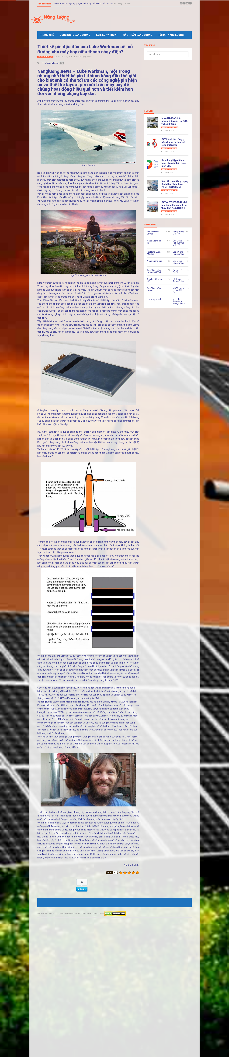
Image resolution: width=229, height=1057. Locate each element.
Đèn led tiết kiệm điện (154, 280)
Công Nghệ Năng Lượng (75, 35)
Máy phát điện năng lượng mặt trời (179, 301)
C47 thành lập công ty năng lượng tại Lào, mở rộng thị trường (173, 142)
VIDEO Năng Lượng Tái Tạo (178, 290)
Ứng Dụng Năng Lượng (178, 262)
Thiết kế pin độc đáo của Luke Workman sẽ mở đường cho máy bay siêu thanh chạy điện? (85, 49)
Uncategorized (154, 299)
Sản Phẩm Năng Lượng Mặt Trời (154, 271)
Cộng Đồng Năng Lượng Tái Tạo (68, 913)
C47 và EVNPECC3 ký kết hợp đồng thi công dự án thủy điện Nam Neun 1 (174, 205)
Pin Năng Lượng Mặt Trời (154, 253)
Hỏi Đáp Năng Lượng (171, 35)
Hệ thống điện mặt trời (178, 280)
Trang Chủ (47, 35)
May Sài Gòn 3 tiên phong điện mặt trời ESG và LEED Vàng (174, 121)
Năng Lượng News (83, 57)
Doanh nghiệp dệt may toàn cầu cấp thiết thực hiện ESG (173, 163)
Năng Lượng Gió (154, 261)
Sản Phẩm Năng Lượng (137, 35)
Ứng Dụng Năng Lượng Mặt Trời (178, 243)
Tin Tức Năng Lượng (45, 57)
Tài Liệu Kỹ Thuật (107, 35)
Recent (149, 111)
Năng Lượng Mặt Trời (170, 127)
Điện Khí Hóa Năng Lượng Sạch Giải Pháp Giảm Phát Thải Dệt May (84, 3)
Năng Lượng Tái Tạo (169, 148)
